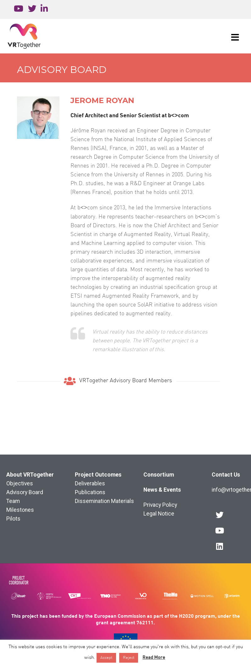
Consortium (158, 475)
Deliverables (90, 483)
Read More (153, 657)
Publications (90, 492)
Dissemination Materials (104, 501)
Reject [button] (128, 658)
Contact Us (226, 475)
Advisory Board (62, 69)
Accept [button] (106, 658)
